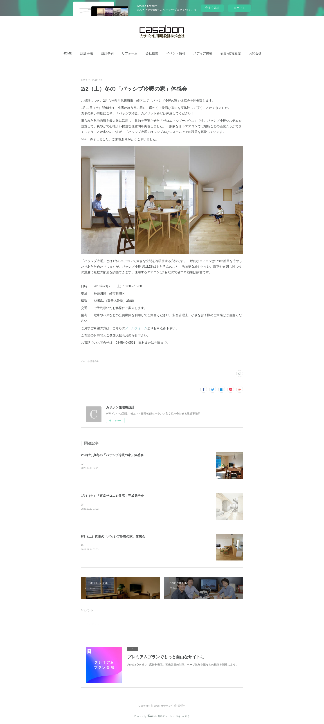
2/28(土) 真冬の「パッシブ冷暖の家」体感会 (112, 455)
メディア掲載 (202, 53)
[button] (67, 53)
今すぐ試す (212, 7)
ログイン (239, 8)
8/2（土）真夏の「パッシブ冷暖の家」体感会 (113, 536)
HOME (67, 53)
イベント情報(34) (90, 361)
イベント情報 (175, 53)
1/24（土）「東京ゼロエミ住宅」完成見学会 (112, 496)
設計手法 (86, 53)
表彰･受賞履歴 (230, 53)
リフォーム (129, 53)
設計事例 (107, 53)
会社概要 (152, 53)
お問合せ (255, 53)
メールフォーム (136, 328)
